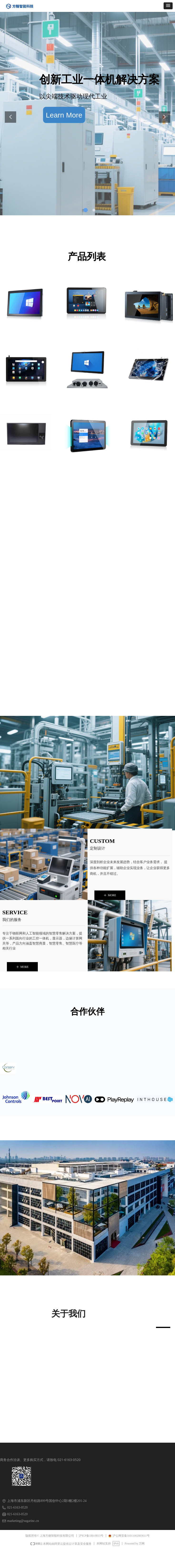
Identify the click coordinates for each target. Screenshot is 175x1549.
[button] (168, 5)
